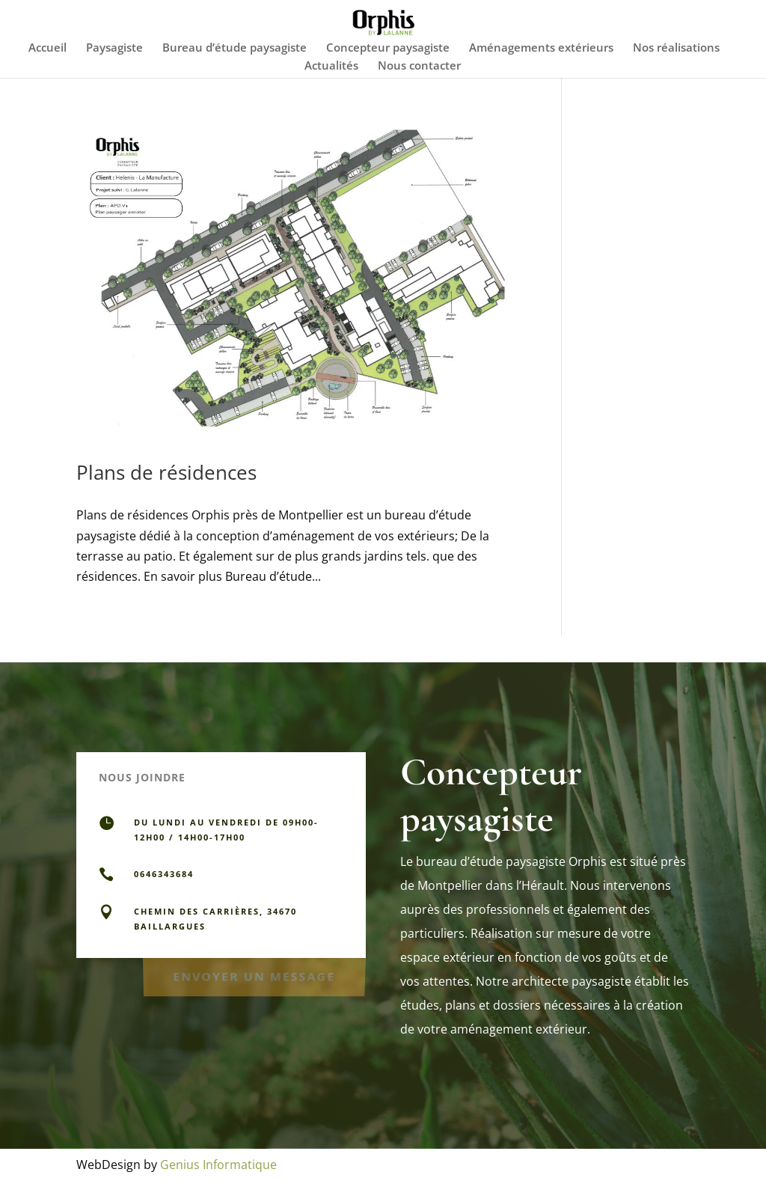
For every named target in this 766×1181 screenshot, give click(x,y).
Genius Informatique (218, 1164)
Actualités (331, 66)
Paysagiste (114, 48)
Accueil (47, 48)
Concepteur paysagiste (388, 48)
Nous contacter (419, 66)
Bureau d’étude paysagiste (234, 48)
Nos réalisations (676, 48)
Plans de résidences (166, 472)
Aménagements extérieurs (541, 48)
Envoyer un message (255, 975)
